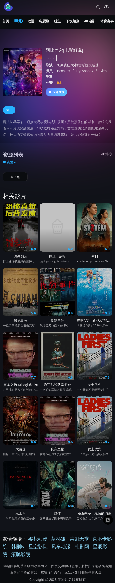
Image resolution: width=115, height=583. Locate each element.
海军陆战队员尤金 (57, 385)
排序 (106, 154)
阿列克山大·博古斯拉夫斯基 (78, 65)
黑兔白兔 (20, 320)
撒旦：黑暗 (57, 256)
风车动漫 (61, 546)
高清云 (9, 162)
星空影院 (38, 546)
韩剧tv (18, 546)
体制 (94, 256)
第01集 (15, 177)
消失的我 (20, 256)
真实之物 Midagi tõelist (20, 385)
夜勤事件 (57, 320)
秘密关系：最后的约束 (94, 513)
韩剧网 (82, 546)
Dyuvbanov (85, 71)
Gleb (103, 71)
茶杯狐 (58, 538)
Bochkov (64, 71)
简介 (9, 110)
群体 (57, 513)
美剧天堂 (79, 538)
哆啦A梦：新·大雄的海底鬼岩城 (94, 320)
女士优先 (94, 385)
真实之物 (57, 449)
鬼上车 (20, 513)
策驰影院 (21, 554)
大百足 (20, 449)
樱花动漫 (37, 538)
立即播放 (56, 92)
